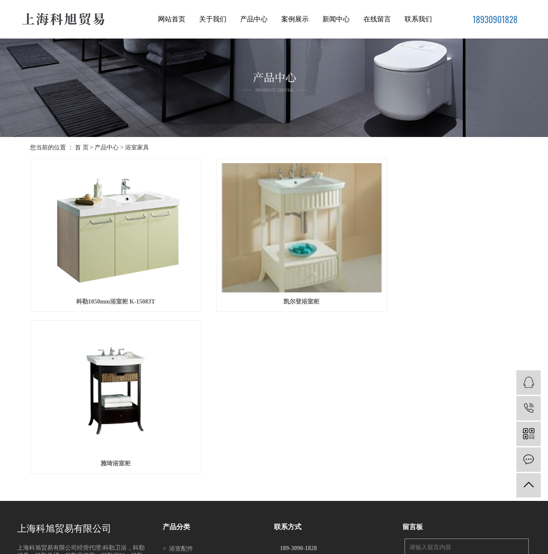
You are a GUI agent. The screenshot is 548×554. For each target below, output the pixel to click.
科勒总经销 (346, 532)
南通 (328, 543)
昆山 (294, 543)
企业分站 (260, 521)
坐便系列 (178, 413)
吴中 (317, 543)
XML (316, 521)
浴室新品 (178, 426)
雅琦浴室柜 (441, 287)
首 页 (82, 147)
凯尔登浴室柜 (274, 287)
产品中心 (254, 19)
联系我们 (418, 19)
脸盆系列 (178, 441)
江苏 (236, 543)
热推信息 (236, 521)
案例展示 (295, 19)
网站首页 (171, 19)
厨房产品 (178, 454)
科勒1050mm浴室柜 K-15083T (106, 287)
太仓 (282, 543)
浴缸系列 (178, 399)
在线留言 (377, 19)
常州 (339, 543)
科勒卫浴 (178, 468)
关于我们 (212, 19)
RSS (302, 521)
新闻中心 (336, 19)
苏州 (259, 543)
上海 (247, 543)
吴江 (305, 543)
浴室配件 (178, 372)
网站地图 (285, 521)
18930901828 (495, 19)
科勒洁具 (178, 482)
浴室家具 (137, 147)
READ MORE (34, 417)
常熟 (271, 543)
